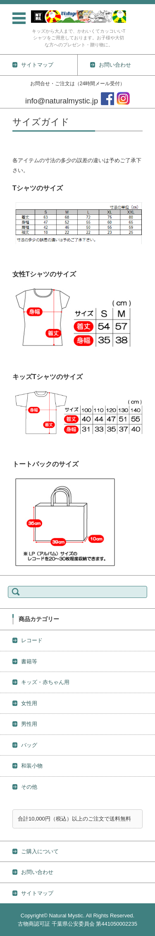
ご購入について (40, 851)
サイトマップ (37, 893)
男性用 (29, 724)
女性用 (29, 703)
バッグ (29, 745)
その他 (29, 787)
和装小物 (32, 766)
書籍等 (29, 661)
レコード (32, 640)
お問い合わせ (37, 872)
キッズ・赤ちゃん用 (45, 682)
